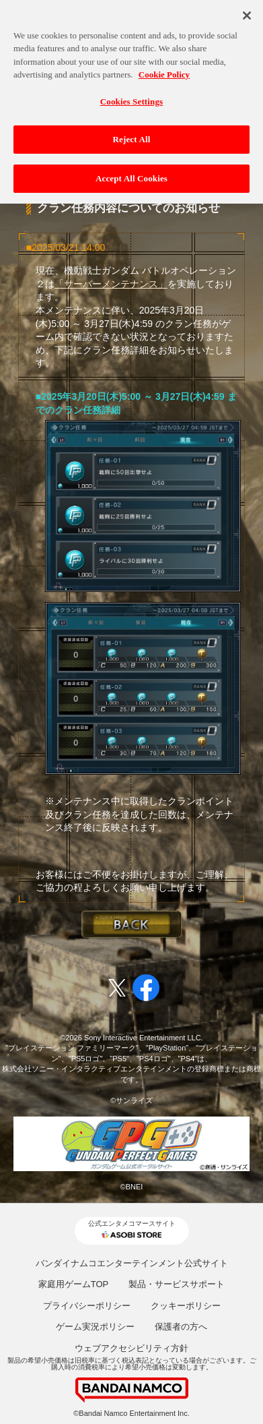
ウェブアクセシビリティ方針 (131, 1348)
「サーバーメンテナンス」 (110, 283)
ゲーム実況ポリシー (95, 1327)
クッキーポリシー (186, 1306)
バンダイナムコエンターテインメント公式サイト (132, 1263)
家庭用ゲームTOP (73, 1284)
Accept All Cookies (131, 175)
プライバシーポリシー (86, 1306)
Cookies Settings (131, 98)
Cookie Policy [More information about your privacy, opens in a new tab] (164, 71)
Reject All (132, 136)
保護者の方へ (181, 1327)
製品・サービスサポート (176, 1284)
